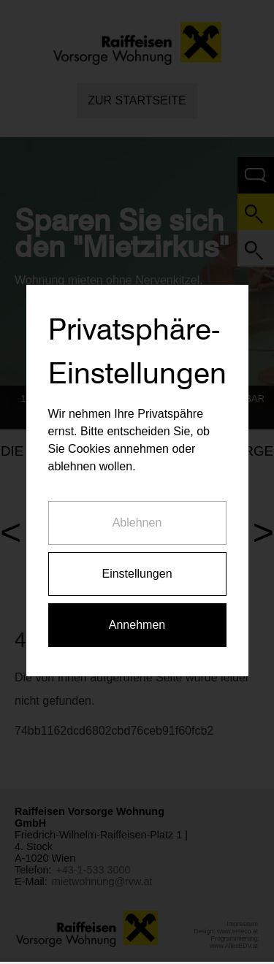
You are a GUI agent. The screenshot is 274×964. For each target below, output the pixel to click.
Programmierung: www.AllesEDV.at (234, 942)
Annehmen (137, 613)
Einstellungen (137, 562)
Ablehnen (137, 511)
